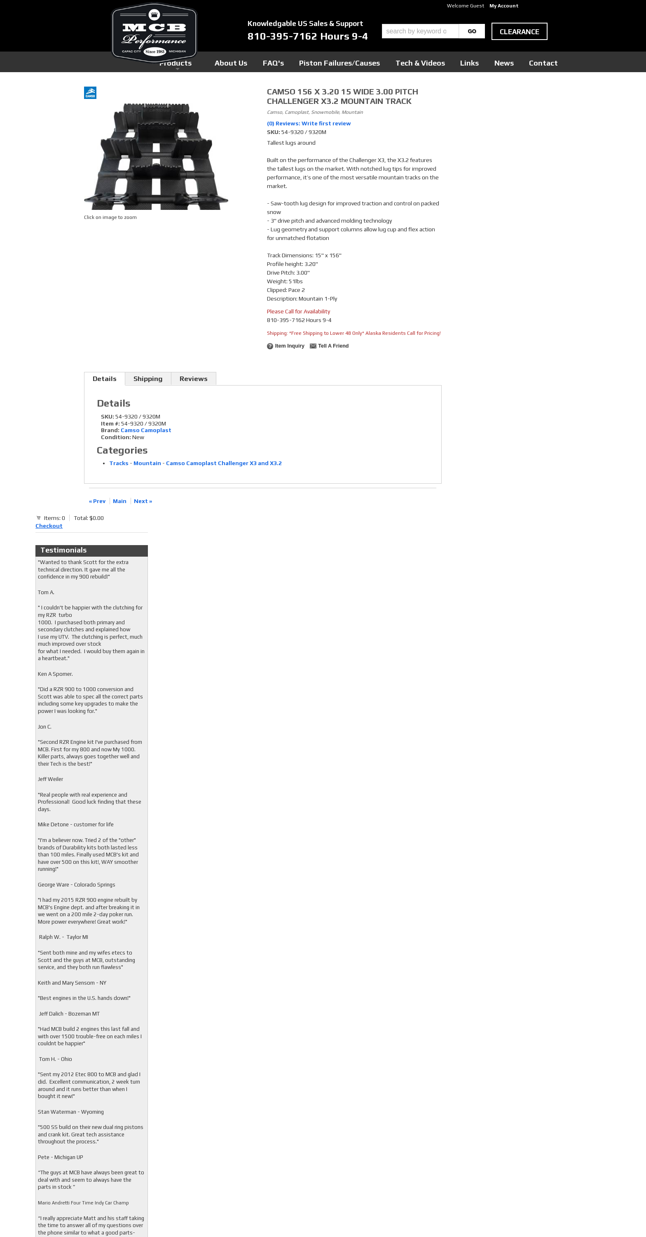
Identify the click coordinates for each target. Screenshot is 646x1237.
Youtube (263, 1138)
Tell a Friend (333, 346)
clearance (519, 32)
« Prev (97, 501)
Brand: (110, 430)
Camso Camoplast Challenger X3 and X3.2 (224, 463)
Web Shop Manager (401, 1217)
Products (285, 61)
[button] (433, 31)
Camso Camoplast (146, 430)
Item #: (111, 423)
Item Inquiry (289, 346)
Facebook (264, 1122)
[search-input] (420, 31)
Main (119, 501)
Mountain (147, 463)
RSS (258, 1146)
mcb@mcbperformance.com (490, 1175)
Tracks (119, 463)
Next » (143, 501)
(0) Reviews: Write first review (309, 123)
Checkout (461, 94)
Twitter (262, 1130)
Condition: (116, 437)
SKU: (274, 132)
